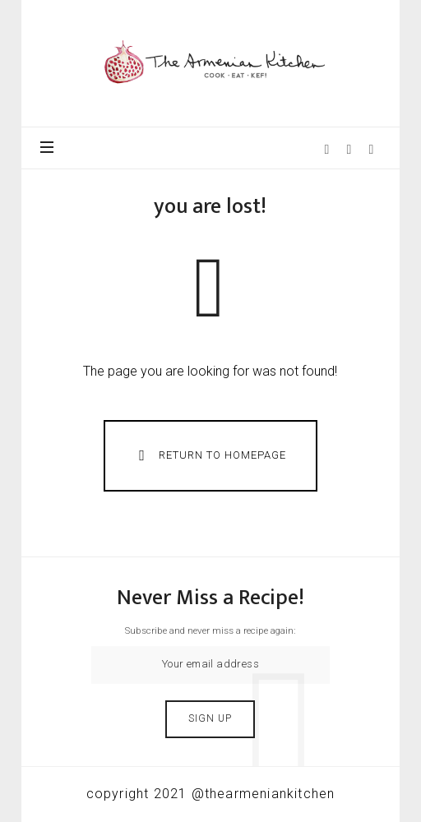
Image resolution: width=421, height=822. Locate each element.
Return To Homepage (209, 455)
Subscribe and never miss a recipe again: (210, 630)
